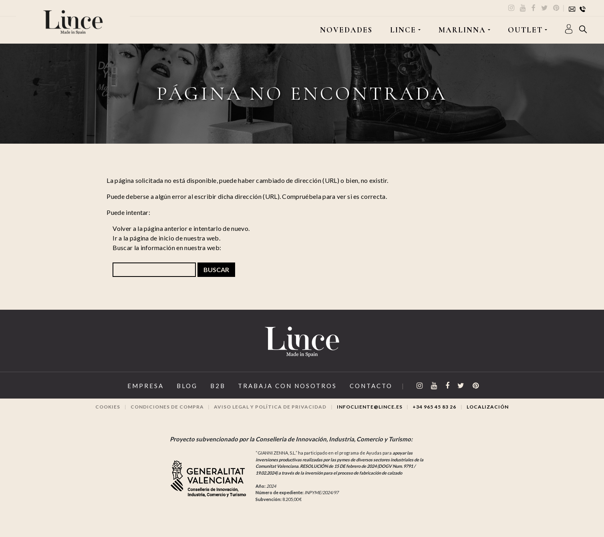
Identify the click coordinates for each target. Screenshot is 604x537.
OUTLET (525, 30)
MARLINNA (462, 30)
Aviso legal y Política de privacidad (270, 407)
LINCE (403, 30)
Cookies (107, 407)
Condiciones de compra (167, 407)
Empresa (145, 385)
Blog (187, 385)
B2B (217, 385)
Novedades (346, 30)
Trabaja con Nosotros (287, 385)
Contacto (371, 385)
